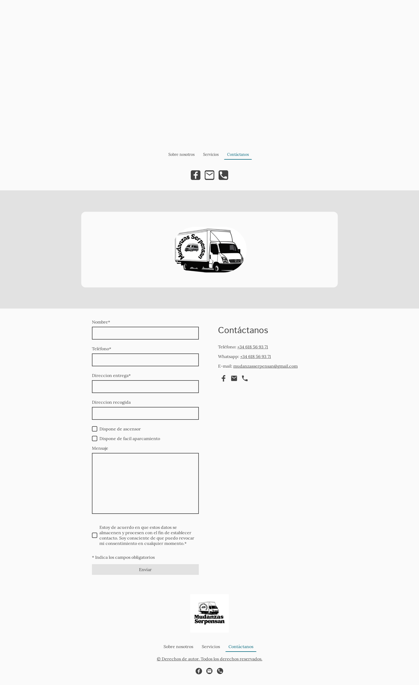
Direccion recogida (111, 402)
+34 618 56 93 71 (252, 346)
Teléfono (101, 348)
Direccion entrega (111, 375)
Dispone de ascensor (120, 429)
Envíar (145, 569)
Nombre (101, 322)
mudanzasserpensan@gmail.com (265, 366)
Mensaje (100, 448)
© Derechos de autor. (179, 658)
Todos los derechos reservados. (231, 658)
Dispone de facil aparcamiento (129, 438)
